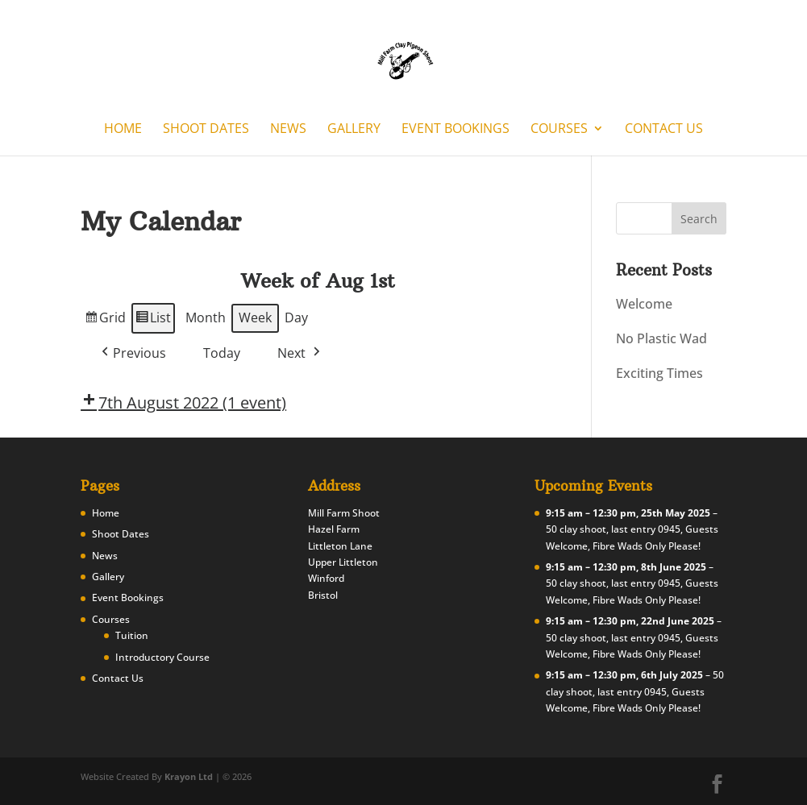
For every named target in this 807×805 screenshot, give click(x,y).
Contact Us (664, 129)
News (288, 129)
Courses (559, 129)
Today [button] (221, 353)
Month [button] (205, 317)
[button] (132, 353)
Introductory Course (162, 657)
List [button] (153, 320)
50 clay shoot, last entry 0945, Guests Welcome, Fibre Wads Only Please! (635, 691)
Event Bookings (455, 129)
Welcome (644, 304)
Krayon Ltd (188, 776)
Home (123, 129)
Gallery (354, 129)
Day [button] (296, 317)
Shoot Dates (206, 129)
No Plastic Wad (661, 338)
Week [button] (255, 317)
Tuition (131, 635)
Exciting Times (659, 373)
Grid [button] (105, 320)
